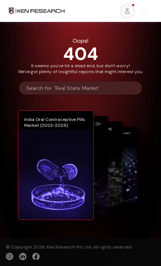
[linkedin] (23, 256)
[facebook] (36, 257)
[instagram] (9, 256)
